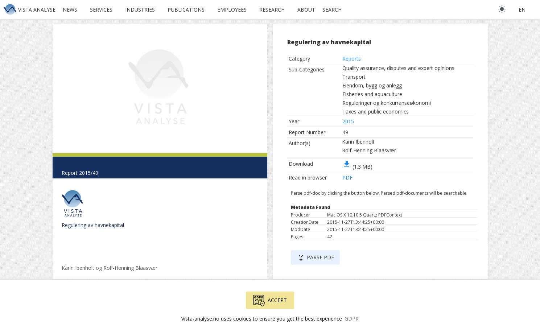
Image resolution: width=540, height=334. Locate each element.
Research (272, 9)
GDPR (352, 318)
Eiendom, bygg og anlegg (372, 85)
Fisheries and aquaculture (372, 94)
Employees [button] (232, 9)
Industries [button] (140, 9)
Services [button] (101, 9)
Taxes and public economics (375, 111)
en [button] (522, 9)
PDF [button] (347, 177)
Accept (270, 300)
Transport (354, 76)
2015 (348, 121)
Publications (186, 9)
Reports (351, 58)
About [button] (306, 9)
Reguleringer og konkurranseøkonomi (386, 102)
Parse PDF (315, 257)
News (70, 9)
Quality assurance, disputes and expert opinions (398, 68)
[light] (502, 9)
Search (332, 9)
